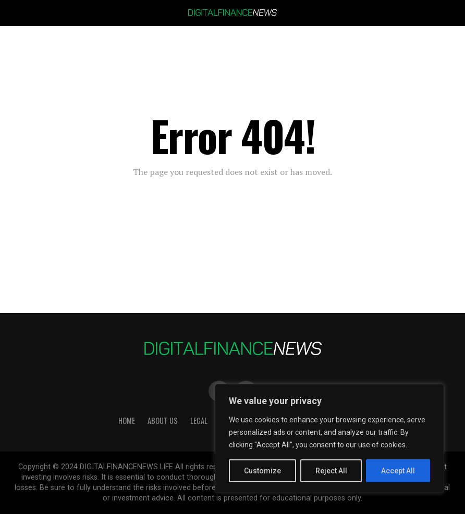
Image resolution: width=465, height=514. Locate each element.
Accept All (398, 471)
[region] (329, 438)
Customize (262, 471)
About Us (163, 420)
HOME (126, 420)
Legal (198, 420)
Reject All (331, 471)
